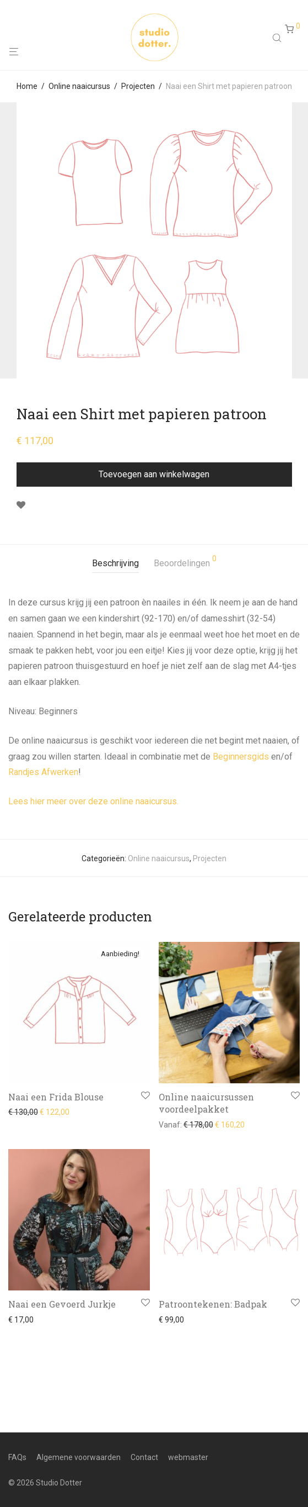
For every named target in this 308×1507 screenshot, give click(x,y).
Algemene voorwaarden (78, 1457)
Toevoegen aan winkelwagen (154, 474)
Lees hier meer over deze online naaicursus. (93, 801)
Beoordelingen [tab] (185, 561)
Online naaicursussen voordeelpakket (206, 1103)
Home (27, 86)
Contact (144, 1457)
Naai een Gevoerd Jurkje (62, 1304)
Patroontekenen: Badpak (213, 1304)
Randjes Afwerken (43, 772)
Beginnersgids (241, 756)
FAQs (17, 1457)
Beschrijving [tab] (115, 563)
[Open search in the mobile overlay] (278, 37)
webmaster (188, 1457)
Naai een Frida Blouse (56, 1097)
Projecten (138, 86)
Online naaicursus (79, 86)
